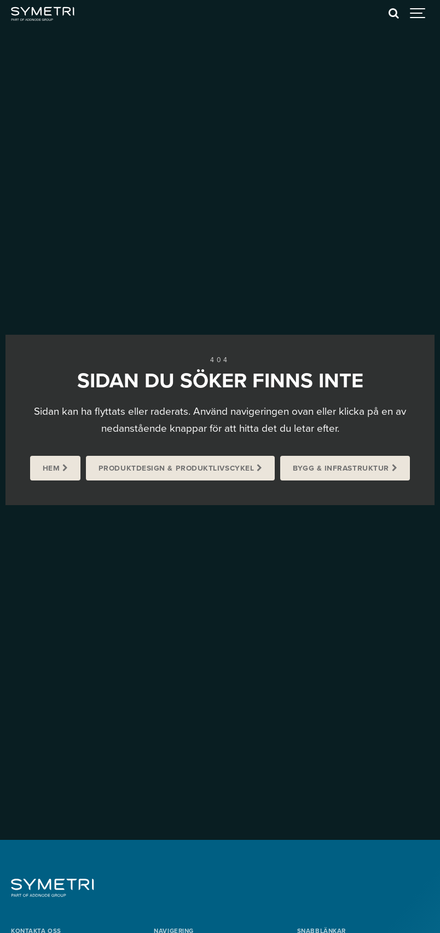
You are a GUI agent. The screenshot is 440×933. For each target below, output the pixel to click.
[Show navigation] (418, 13)
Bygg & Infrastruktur (341, 468)
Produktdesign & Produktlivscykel (176, 468)
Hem (51, 468)
